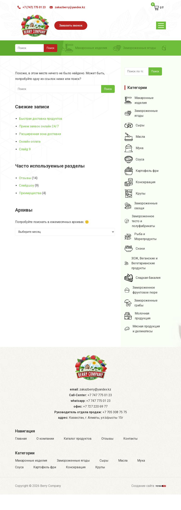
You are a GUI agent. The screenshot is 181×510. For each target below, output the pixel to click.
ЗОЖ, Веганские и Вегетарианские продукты (141, 263)
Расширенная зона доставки (40, 134)
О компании (45, 454)
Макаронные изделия (86, 48)
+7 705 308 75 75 (115, 427)
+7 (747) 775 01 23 (31, 7)
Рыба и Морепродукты (141, 236)
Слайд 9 (25, 149)
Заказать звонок (70, 25)
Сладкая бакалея (142, 278)
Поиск (155, 71)
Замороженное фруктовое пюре (141, 290)
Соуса (134, 159)
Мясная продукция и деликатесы (142, 328)
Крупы (135, 193)
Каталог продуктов (78, 454)
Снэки (135, 249)
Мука (134, 148)
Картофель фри (141, 171)
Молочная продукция (137, 316)
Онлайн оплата (29, 141)
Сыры (135, 125)
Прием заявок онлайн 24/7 (39, 126)
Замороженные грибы (141, 303)
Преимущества (30, 193)
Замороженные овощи (141, 205)
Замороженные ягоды (134, 48)
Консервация (140, 182)
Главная (21, 454)
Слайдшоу (26, 185)
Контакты (130, 454)
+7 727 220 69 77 (95, 422)
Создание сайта (148, 501)
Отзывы (25, 178)
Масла (135, 137)
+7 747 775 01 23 (100, 410)
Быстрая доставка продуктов (40, 118)
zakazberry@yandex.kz (67, 7)
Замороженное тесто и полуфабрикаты (140, 221)
